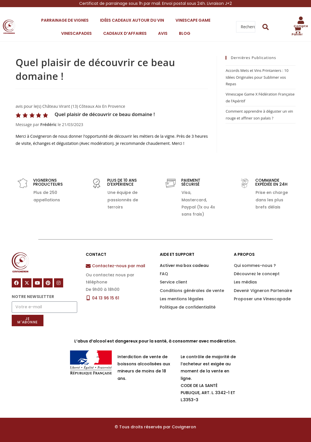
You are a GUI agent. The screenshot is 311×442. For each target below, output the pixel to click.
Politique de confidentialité (188, 307)
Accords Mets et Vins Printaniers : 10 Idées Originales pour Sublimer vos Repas (257, 77)
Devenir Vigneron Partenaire (263, 290)
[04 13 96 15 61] (88, 297)
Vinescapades (76, 33)
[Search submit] (265, 27)
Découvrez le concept (257, 274)
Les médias (245, 282)
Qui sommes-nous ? (255, 265)
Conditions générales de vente (192, 290)
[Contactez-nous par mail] (88, 265)
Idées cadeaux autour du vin (132, 20)
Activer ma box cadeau (184, 265)
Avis (163, 33)
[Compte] (301, 20)
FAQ (164, 274)
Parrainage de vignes (65, 20)
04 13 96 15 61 (105, 298)
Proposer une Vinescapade (262, 299)
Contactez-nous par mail (118, 266)
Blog (184, 33)
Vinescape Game (193, 20)
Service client (173, 282)
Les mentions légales (182, 299)
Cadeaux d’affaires (125, 33)
